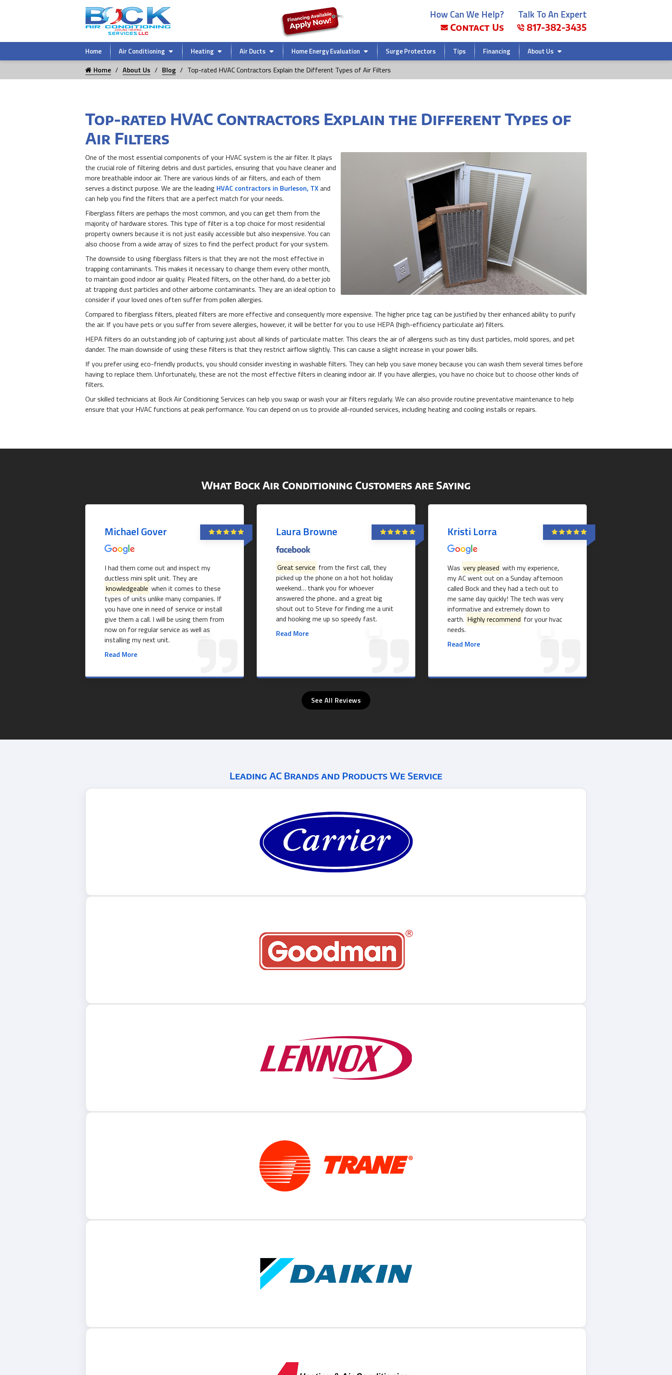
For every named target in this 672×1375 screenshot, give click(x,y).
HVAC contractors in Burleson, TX (267, 188)
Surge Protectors (411, 51)
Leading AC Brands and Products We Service (336, 776)
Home (93, 51)
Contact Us (472, 27)
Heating (202, 51)
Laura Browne (306, 531)
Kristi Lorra (472, 531)
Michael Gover (136, 531)
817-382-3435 (552, 27)
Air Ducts (253, 51)
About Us (541, 51)
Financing (496, 51)
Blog (169, 70)
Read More (121, 654)
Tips (459, 51)
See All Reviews (336, 700)
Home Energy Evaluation (325, 51)
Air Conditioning (142, 51)
